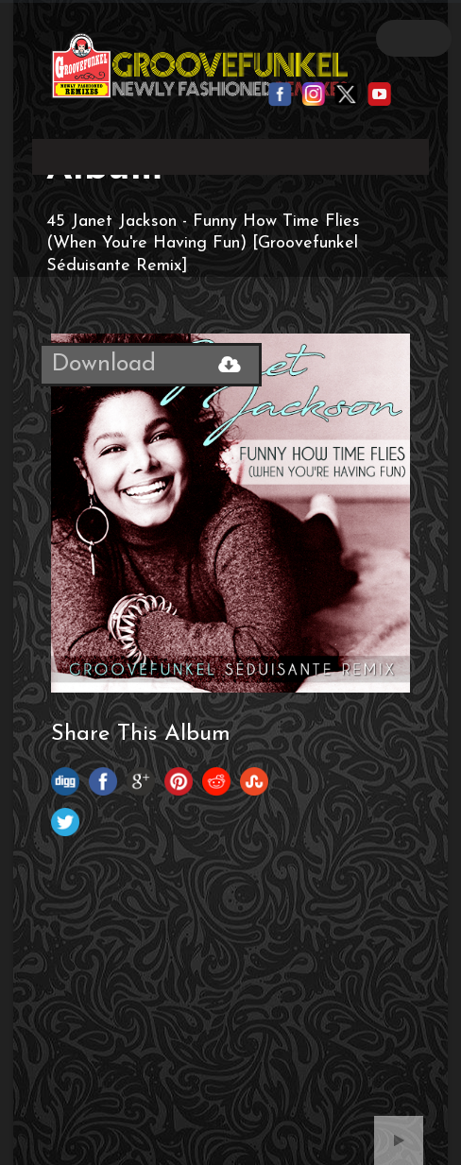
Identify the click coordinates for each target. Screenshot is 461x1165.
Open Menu (414, 38)
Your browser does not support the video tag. (230, 153)
